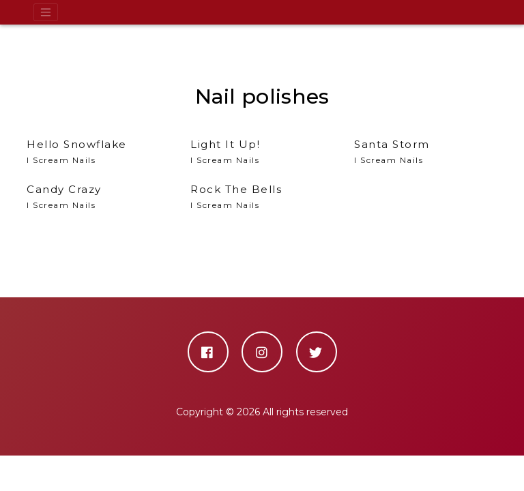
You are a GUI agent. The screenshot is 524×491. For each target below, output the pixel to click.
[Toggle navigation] (45, 12)
